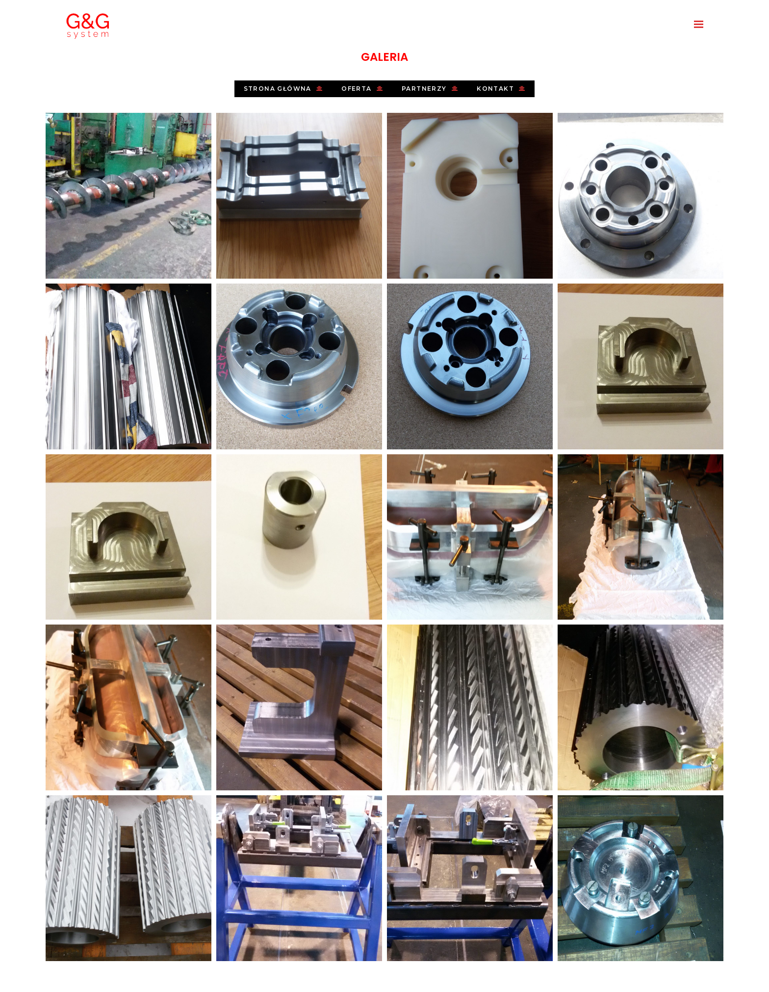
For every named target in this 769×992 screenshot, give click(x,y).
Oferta (362, 88)
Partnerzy (430, 88)
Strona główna (283, 88)
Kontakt (501, 88)
